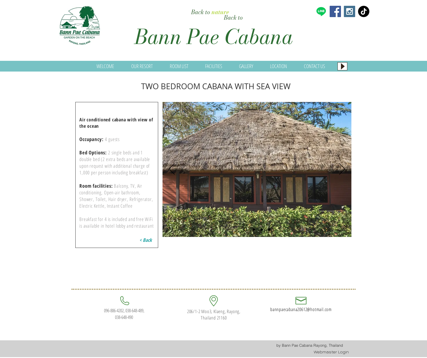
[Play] (342, 66)
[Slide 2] (254, 229)
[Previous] (172, 169)
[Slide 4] (269, 229)
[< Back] (145, 240)
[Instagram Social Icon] (349, 11)
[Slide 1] (245, 229)
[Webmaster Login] (331, 352)
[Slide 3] (261, 229)
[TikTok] (363, 11)
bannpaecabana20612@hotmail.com (301, 309)
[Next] (342, 169)
